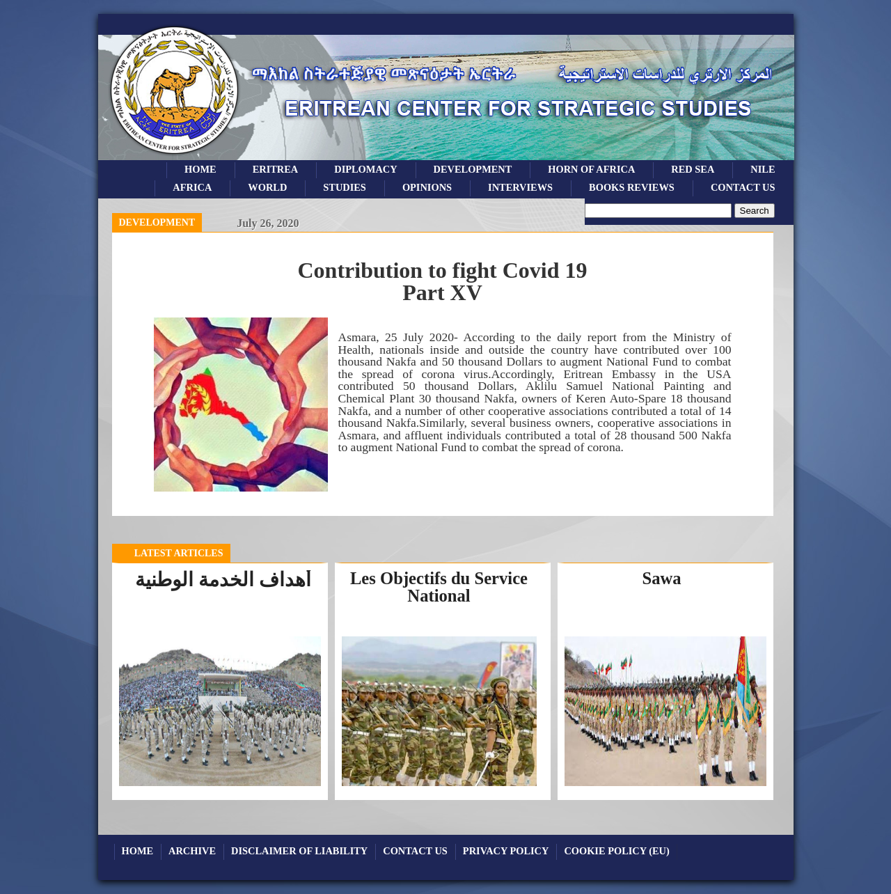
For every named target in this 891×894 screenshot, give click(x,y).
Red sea (692, 169)
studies (344, 187)
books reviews (632, 187)
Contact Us (743, 187)
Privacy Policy (506, 850)
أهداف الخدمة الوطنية (223, 579)
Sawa (661, 578)
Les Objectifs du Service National (439, 587)
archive (192, 850)
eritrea (276, 169)
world (267, 187)
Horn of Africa (591, 169)
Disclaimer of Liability (299, 850)
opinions (427, 187)
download (535, 471)
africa (192, 187)
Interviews (520, 187)
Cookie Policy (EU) (616, 850)
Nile (762, 169)
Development (157, 222)
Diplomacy (365, 169)
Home (200, 169)
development (473, 169)
